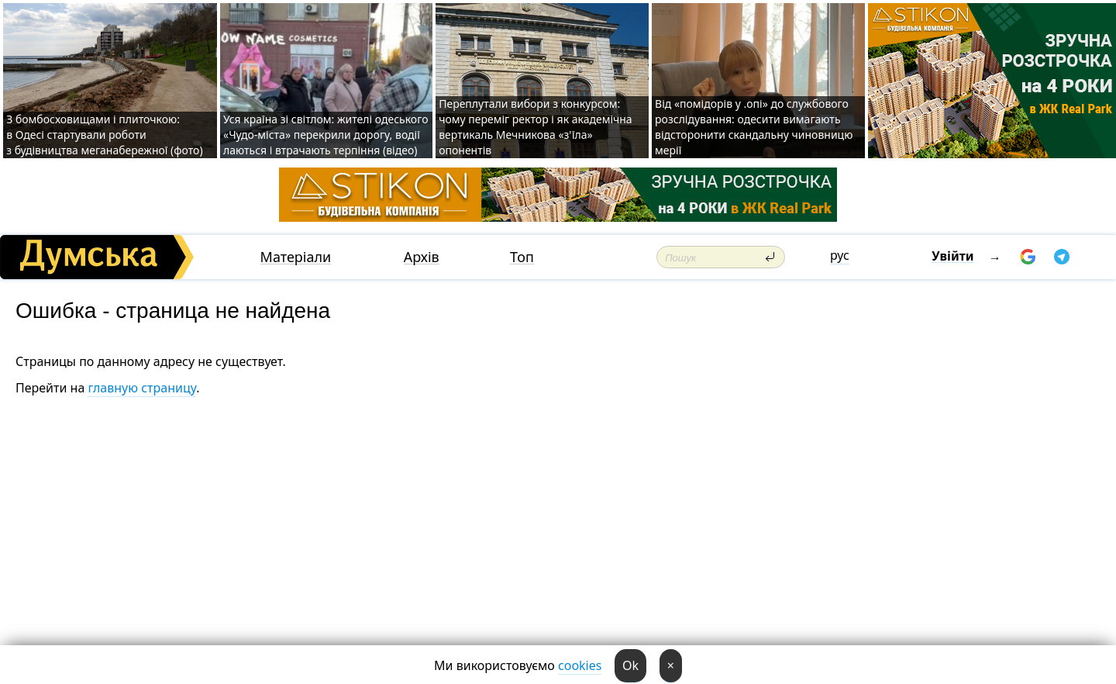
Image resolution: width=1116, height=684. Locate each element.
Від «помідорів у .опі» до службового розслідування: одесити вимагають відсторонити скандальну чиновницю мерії (753, 126)
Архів (421, 257)
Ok (630, 665)
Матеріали (296, 257)
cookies (579, 665)
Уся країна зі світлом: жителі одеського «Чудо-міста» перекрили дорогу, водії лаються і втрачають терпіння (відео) (325, 134)
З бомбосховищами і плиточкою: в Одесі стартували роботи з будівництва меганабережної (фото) (104, 134)
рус (839, 255)
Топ (522, 257)
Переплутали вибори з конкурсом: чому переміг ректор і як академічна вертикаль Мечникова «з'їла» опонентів (535, 126)
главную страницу (142, 387)
